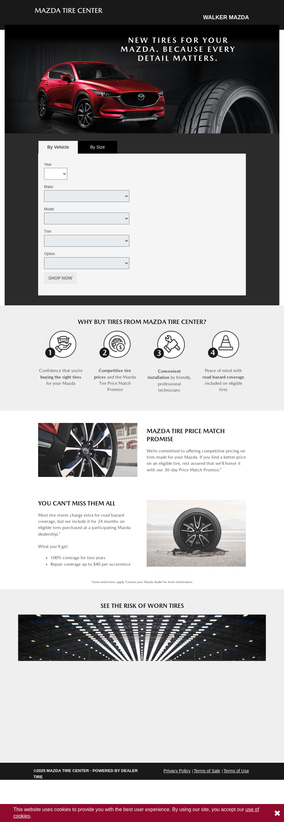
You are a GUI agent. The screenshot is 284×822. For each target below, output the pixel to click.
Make (48, 187)
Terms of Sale (207, 770)
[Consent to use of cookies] (277, 813)
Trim (47, 231)
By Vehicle (58, 149)
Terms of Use (236, 770)
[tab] (58, 147)
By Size (97, 147)
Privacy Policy (177, 770)
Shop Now (60, 278)
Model (49, 209)
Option (49, 254)
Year (47, 164)
